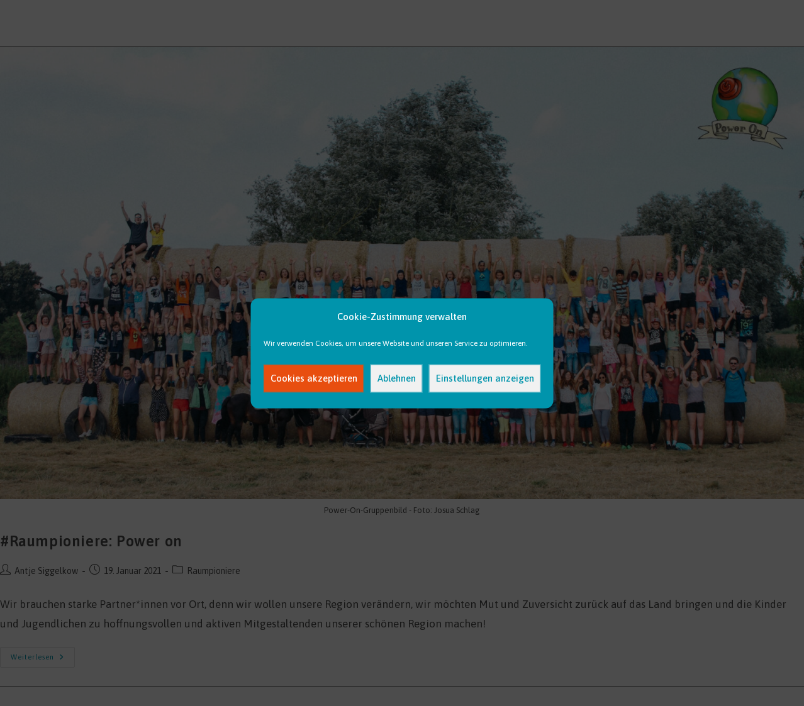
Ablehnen (396, 378)
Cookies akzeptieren (314, 378)
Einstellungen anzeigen (485, 378)
